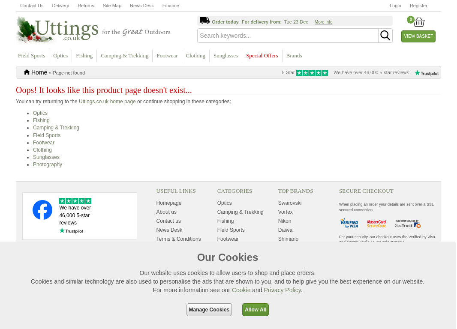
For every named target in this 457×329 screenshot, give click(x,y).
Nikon (285, 221)
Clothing (196, 55)
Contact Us (31, 5)
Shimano (288, 239)
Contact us (168, 221)
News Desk (142, 5)
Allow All (255, 310)
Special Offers (262, 55)
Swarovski (290, 203)
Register (418, 5)
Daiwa (285, 230)
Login (395, 5)
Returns (86, 5)
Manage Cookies (209, 310)
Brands (294, 55)
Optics (60, 55)
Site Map (112, 5)
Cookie (241, 290)
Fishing (84, 55)
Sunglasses (225, 55)
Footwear (166, 55)
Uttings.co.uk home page (107, 102)
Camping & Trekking (124, 55)
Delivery (60, 5)
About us (166, 212)
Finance (170, 5)
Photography (47, 164)
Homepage (169, 203)
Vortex (285, 212)
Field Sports (31, 55)
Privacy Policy (282, 290)
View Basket (418, 36)
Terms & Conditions (178, 239)
